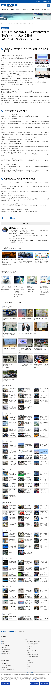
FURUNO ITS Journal (8, 21)
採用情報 (28, 666)
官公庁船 (4, 647)
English (38, 1)
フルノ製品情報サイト (12, 631)
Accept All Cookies (34, 683)
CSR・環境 (29, 664)
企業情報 (37, 9)
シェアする (13, 218)
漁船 (3, 643)
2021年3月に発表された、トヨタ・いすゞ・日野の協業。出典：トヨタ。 (42, 60)
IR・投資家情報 (30, 662)
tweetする (4, 218)
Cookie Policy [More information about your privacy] (35, 679)
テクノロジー (16, 9)
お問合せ (28, 668)
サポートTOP (5, 663)
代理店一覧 (4, 667)
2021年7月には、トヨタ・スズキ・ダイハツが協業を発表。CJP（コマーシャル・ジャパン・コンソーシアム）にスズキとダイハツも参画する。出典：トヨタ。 (42, 76)
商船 (3, 641)
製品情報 (6, 9)
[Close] (48, 674)
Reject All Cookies (44, 683)
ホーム (2, 21)
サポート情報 (26, 9)
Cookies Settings (5, 683)
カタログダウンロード (7, 665)
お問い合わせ (47, 9)
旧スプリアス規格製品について (8, 669)
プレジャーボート (6, 645)
